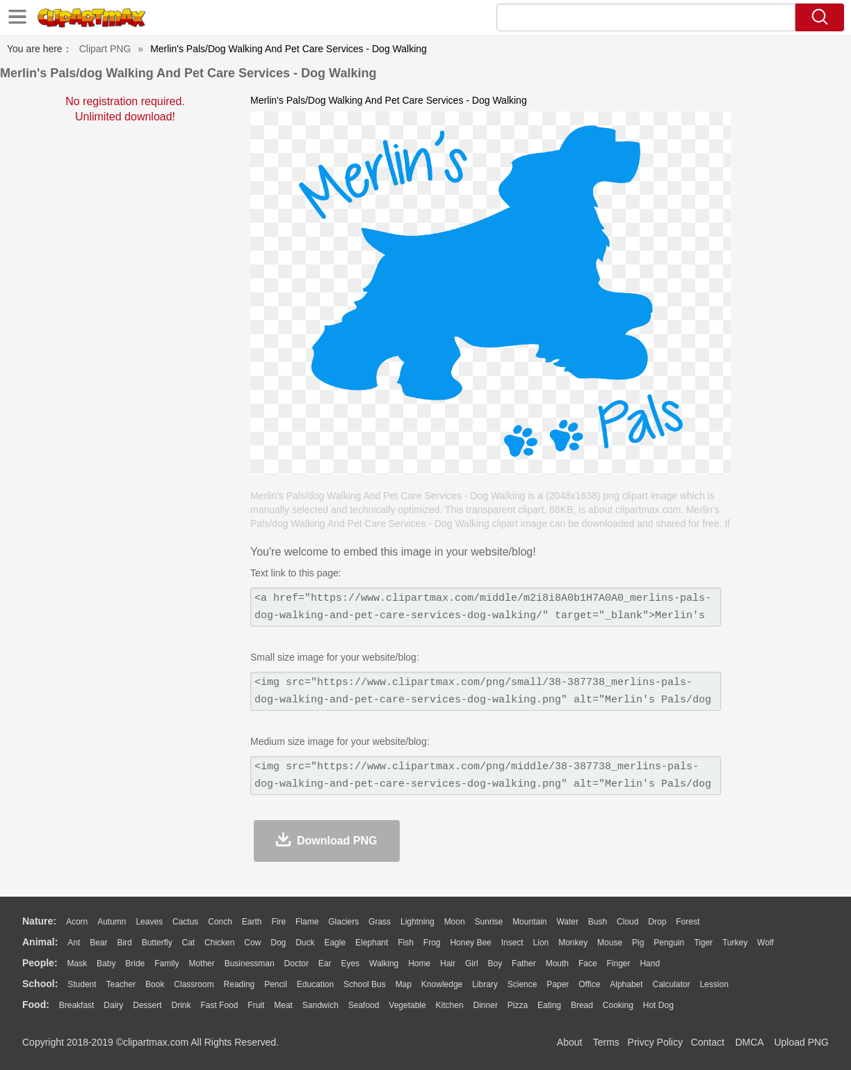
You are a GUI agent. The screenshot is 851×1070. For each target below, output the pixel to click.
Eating (549, 1005)
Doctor (296, 963)
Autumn (111, 922)
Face (587, 963)
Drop (657, 922)
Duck (304, 942)
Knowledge (441, 984)
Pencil (275, 984)
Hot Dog (658, 1005)
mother (201, 963)
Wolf (765, 942)
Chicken (219, 942)
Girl (471, 963)
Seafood (364, 1005)
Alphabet (626, 984)
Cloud (627, 922)
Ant (73, 942)
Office (589, 984)
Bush (597, 922)
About (570, 1042)
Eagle (335, 942)
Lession (713, 984)
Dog (278, 942)
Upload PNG (801, 1042)
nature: (39, 921)
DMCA (749, 1042)
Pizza (518, 1005)
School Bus (364, 984)
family (166, 963)
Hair (447, 963)
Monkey (572, 942)
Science (522, 984)
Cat (188, 942)
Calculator (671, 984)
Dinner (485, 1005)
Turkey (734, 942)
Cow (252, 942)
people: (40, 962)
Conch (220, 922)
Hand (650, 963)
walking (383, 963)
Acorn (77, 922)
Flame (306, 922)
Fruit (256, 1005)
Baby (106, 963)
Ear (325, 963)
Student (81, 984)
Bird (124, 942)
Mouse (609, 942)
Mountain (529, 922)
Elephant (371, 942)
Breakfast (77, 1005)
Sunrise (489, 922)
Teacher (121, 984)
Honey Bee (470, 942)
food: (35, 1004)
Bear (98, 942)
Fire (278, 922)
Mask (77, 963)
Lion (541, 942)
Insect (512, 942)
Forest (687, 922)
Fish (406, 942)
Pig (638, 942)
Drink (181, 1005)
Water (567, 922)
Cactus (185, 922)
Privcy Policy (655, 1042)
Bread (582, 1005)
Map (404, 984)
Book (154, 984)
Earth (252, 922)
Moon (454, 922)
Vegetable (407, 1005)
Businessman (250, 963)
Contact (707, 1042)
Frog (432, 942)
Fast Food (219, 1005)
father (524, 963)
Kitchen (450, 1005)
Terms (606, 1042)
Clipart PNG (105, 48)
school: (40, 983)
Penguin (669, 942)
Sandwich (320, 1005)
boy (495, 963)
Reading (239, 984)
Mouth (557, 963)
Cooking (618, 1005)
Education (315, 984)
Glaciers (343, 922)
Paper (557, 984)
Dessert (147, 1005)
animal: (40, 941)
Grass (379, 922)
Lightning (417, 922)
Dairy (113, 1005)
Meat (283, 1005)
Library (485, 984)
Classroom (193, 984)
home (419, 963)
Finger (618, 963)
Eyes (350, 963)
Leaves (149, 922)
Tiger (703, 942)
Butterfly (157, 942)
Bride (135, 963)
